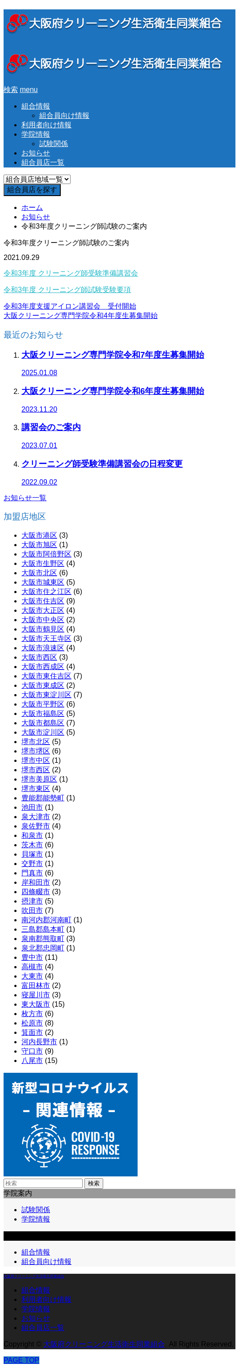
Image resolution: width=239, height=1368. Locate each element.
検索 (94, 1183)
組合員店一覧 (42, 162)
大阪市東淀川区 (46, 695)
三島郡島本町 (42, 929)
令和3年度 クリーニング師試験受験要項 (67, 289)
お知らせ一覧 (25, 498)
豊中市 (32, 957)
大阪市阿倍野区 (46, 554)
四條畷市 (35, 891)
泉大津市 (35, 816)
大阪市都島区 (42, 723)
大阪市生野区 (42, 563)
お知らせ (35, 153)
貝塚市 (32, 854)
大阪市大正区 (42, 610)
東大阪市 (35, 1004)
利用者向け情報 (46, 125)
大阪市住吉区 (42, 601)
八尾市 (32, 1060)
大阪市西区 (39, 657)
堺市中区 (35, 760)
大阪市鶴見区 (42, 629)
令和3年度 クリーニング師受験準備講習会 (71, 273)
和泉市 (32, 835)
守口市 (32, 1051)
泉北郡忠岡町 (42, 948)
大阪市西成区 (42, 666)
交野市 (32, 863)
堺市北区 (35, 741)
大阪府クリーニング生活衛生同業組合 (34, 1276)
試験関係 (53, 143)
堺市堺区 (35, 751)
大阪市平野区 (42, 704)
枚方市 (32, 1013)
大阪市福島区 (42, 713)
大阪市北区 (39, 573)
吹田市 (32, 910)
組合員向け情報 (64, 115)
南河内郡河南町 (46, 920)
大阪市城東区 (42, 582)
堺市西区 (35, 770)
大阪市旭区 (39, 544)
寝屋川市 (35, 995)
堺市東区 (35, 788)
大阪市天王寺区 (46, 638)
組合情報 (35, 106)
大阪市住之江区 (46, 591)
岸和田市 (35, 882)
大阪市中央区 (42, 619)
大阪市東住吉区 (46, 676)
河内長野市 (39, 1042)
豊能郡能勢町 (42, 798)
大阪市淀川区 (42, 732)
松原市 (32, 1023)
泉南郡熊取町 (42, 938)
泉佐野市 (35, 826)
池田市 (32, 807)
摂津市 (32, 901)
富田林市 (35, 985)
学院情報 (35, 134)
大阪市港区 (39, 535)
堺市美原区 (39, 779)
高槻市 (32, 967)
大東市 (32, 976)
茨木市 (32, 845)
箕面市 (32, 1032)
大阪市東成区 (42, 685)
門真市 (32, 873)
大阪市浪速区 (42, 648)
